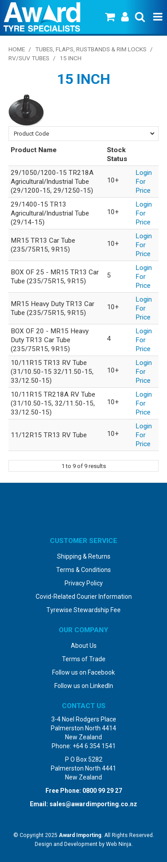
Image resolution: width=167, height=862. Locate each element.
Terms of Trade (84, 659)
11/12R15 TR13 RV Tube (49, 435)
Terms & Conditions (83, 569)
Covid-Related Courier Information (84, 596)
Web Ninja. (119, 844)
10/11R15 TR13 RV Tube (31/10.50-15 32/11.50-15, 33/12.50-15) (52, 372)
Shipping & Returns (83, 556)
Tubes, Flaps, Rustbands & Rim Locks (91, 49)
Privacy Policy (84, 583)
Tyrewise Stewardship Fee (83, 609)
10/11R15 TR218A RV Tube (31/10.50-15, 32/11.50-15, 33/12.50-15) (53, 403)
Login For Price (143, 182)
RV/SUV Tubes (28, 58)
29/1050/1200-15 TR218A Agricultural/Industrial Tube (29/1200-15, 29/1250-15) (52, 182)
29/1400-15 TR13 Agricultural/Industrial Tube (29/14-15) (50, 213)
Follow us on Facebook (83, 672)
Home (16, 49)
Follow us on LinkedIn (83, 685)
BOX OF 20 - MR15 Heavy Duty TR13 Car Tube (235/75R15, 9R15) (50, 340)
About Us (84, 645)
